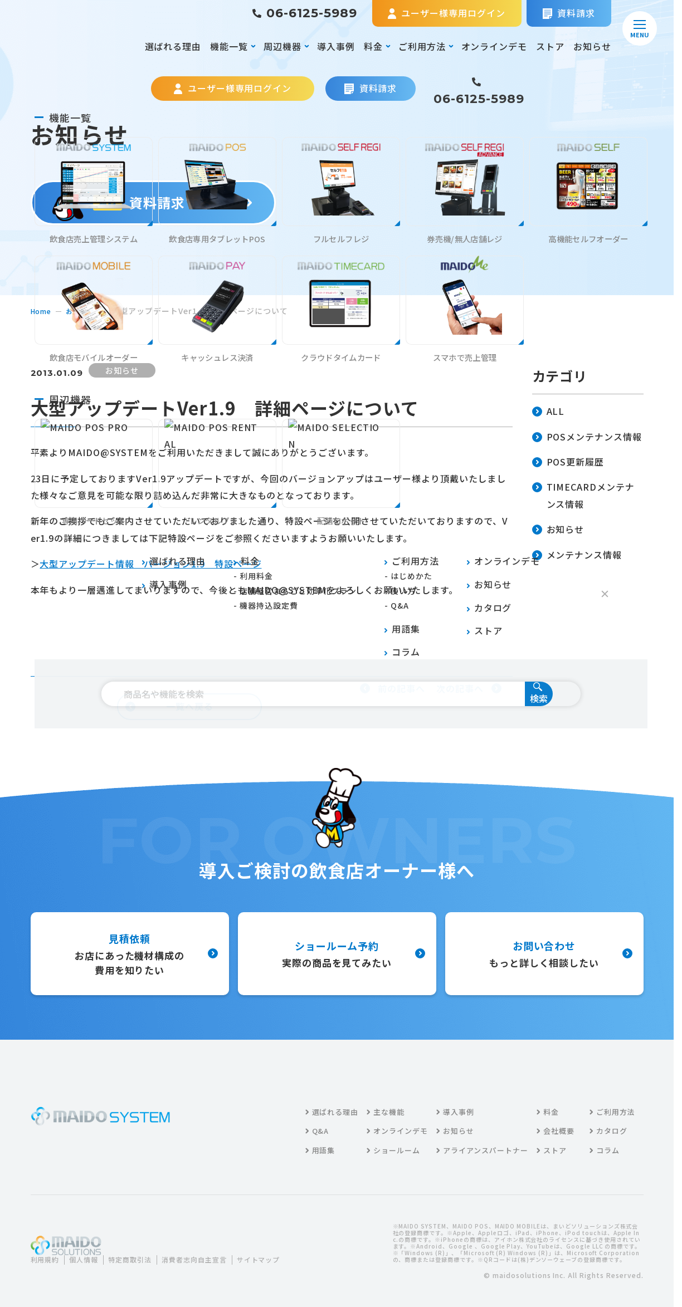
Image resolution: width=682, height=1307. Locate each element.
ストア (550, 46)
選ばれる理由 (173, 46)
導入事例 (336, 46)
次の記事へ (468, 688)
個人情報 (90, 1252)
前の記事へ (392, 688)
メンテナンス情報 (577, 555)
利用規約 (47, 1252)
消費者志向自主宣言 (214, 1252)
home (43, 310)
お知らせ (592, 46)
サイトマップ (61, 1266)
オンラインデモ (494, 46)
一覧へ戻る (169, 706)
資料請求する (153, 202)
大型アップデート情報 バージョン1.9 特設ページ (150, 563)
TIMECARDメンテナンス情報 (583, 496)
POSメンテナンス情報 (587, 437)
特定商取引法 (142, 1252)
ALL (548, 411)
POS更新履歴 (568, 462)
